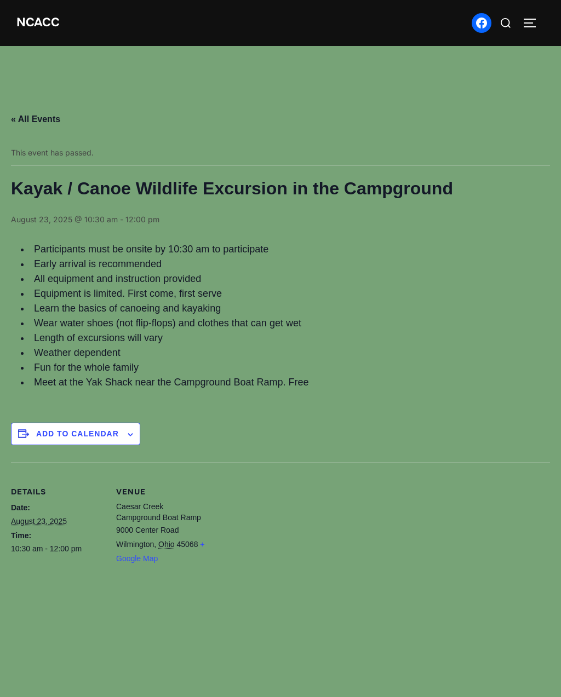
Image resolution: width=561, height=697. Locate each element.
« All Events (35, 119)
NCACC (38, 22)
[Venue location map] (279, 576)
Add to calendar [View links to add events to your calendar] (77, 433)
